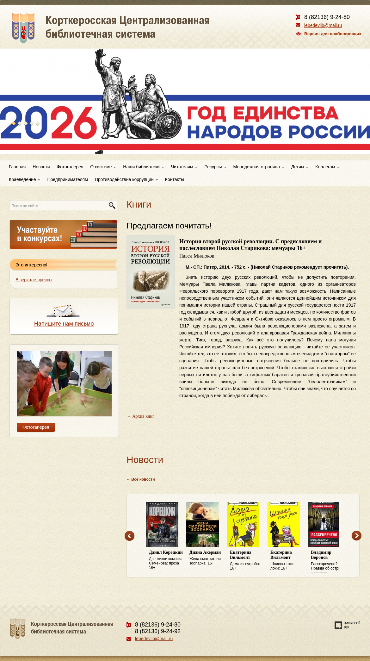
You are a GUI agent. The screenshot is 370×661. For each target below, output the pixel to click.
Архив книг (143, 416)
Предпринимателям (67, 179)
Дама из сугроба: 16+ (247, 560)
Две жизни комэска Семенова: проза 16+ (166, 560)
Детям (299, 166)
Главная (17, 166)
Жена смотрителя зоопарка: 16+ (206, 557)
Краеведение (24, 179)
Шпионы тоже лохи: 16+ (287, 560)
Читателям (184, 166)
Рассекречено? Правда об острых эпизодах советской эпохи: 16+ (328, 561)
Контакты (174, 179)
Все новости (143, 479)
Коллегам (327, 166)
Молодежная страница (258, 166)
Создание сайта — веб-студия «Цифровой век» (348, 625)
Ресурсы (215, 166)
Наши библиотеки (143, 166)
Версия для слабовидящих (332, 33)
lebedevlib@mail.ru (323, 25)
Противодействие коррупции (126, 179)
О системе (103, 166)
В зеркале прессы (33, 279)
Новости (41, 166)
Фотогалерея (70, 166)
